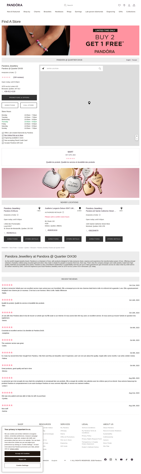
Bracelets (47, 12)
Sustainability (107, 434)
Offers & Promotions (67, 437)
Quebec (26, 247)
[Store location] (124, 5)
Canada (20, 247)
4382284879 (93, 231)
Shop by (26, 12)
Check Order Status (46, 428)
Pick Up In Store (66, 440)
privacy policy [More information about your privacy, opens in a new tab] (14, 449)
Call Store (28, 105)
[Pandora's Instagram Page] (111, 459)
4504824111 (11, 233)
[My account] (129, 5)
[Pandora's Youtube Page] (121, 459)
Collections (130, 12)
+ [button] (136, 136)
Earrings (78, 12)
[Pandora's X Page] (116, 459)
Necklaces (59, 12)
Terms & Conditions (88, 428)
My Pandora (64, 428)
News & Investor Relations (112, 431)
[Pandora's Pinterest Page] (132, 459)
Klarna (62, 434)
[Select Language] (59, 460)
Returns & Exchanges (46, 434)
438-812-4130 (9, 91)
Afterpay (63, 431)
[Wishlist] (119, 5)
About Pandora (108, 428)
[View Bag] (134, 5)
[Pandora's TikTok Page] (126, 459)
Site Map (106, 446)
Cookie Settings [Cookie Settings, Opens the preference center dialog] (22, 465)
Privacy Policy (86, 436)
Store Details (31, 239)
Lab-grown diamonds (94, 12)
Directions (10, 105)
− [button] (136, 139)
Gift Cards (63, 446)
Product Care (43, 443)
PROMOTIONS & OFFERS (19, 97)
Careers (106, 440)
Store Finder (13, 247)
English (128, 60)
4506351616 (52, 230)
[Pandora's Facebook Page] (105, 459)
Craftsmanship (108, 437)
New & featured (13, 12)
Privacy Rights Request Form (92, 439)
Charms (37, 12)
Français (134, 60)
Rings (69, 12)
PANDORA (5, 247)
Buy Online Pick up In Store (13, 135)
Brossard (33, 247)
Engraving (111, 12)
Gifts (121, 12)
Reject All (22, 459)
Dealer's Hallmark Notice (90, 447)
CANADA (44, 460)
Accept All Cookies (22, 453)
